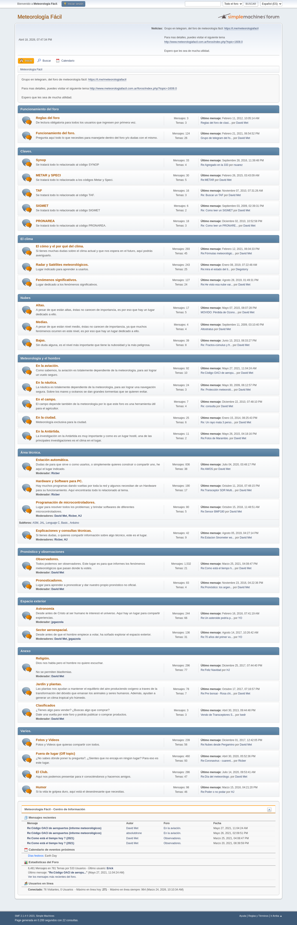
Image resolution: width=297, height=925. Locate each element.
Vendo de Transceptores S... (218, 714)
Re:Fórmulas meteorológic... (218, 253)
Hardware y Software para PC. (59, 481)
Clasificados (45, 705)
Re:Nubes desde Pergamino (218, 744)
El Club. (42, 772)
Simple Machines (45, 915)
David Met (242, 122)
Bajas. (40, 340)
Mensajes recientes (40, 817)
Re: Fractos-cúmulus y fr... (216, 345)
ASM (35, 522)
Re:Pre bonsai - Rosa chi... (217, 693)
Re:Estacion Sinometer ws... (218, 537)
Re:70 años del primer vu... (217, 637)
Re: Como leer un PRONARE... (219, 225)
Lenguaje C (53, 522)
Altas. (40, 305)
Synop (41, 160)
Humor (41, 787)
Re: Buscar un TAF (212, 195)
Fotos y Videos (47, 740)
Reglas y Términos (258, 915)
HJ (80, 515)
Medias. (42, 322)
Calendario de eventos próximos (49, 849)
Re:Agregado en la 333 (214, 164)
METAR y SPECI (48, 175)
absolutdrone (134, 833)
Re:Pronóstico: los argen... (216, 587)
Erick (110, 868)
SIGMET (42, 205)
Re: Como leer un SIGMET (217, 210)
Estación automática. (52, 460)
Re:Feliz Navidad (211, 670)
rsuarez (238, 164)
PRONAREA (45, 221)
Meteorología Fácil (39, 17)
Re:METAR (207, 180)
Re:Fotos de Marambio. (215, 438)
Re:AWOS (207, 469)
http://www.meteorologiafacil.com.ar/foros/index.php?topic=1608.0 (203, 41)
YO (240, 618)
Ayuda (242, 915)
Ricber (55, 473)
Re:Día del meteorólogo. (215, 776)
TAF (39, 190)
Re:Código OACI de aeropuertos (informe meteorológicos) (64, 828)
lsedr (243, 714)
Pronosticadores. (49, 580)
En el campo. (46, 399)
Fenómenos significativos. (56, 280)
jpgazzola (57, 622)
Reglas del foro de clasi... (216, 122)
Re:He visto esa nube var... (217, 284)
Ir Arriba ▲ (276, 915)
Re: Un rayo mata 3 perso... (217, 422)
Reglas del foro (48, 118)
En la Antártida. (48, 431)
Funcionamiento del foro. (55, 133)
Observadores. (47, 559)
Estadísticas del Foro (41, 862)
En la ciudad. (46, 417)
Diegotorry (242, 269)
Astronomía (45, 608)
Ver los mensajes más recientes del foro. (52, 876)
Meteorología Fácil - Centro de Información (54, 809)
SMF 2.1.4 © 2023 (24, 915)
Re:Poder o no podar (213, 791)
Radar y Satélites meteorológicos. (62, 264)
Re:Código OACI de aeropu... (218, 372)
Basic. (64, 522)
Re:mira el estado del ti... (216, 269)
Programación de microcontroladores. (65, 502)
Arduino (74, 522)
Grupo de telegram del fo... (217, 138)
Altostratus (207, 329)
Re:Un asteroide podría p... (217, 618)
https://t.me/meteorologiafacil (241, 28)
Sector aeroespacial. (52, 630)
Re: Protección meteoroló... (217, 389)
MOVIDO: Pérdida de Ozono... (219, 312)
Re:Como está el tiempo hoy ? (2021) (50, 838)
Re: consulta (208, 406)
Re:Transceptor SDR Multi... (217, 490)
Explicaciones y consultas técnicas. (64, 530)
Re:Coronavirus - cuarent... (217, 760)
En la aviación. (47, 365)
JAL (42, 522)
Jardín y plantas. (49, 684)
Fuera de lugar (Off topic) (55, 753)
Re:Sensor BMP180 (213, 511)
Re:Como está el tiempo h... (217, 568)
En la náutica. (46, 382)
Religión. (43, 658)
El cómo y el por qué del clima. (60, 246)
